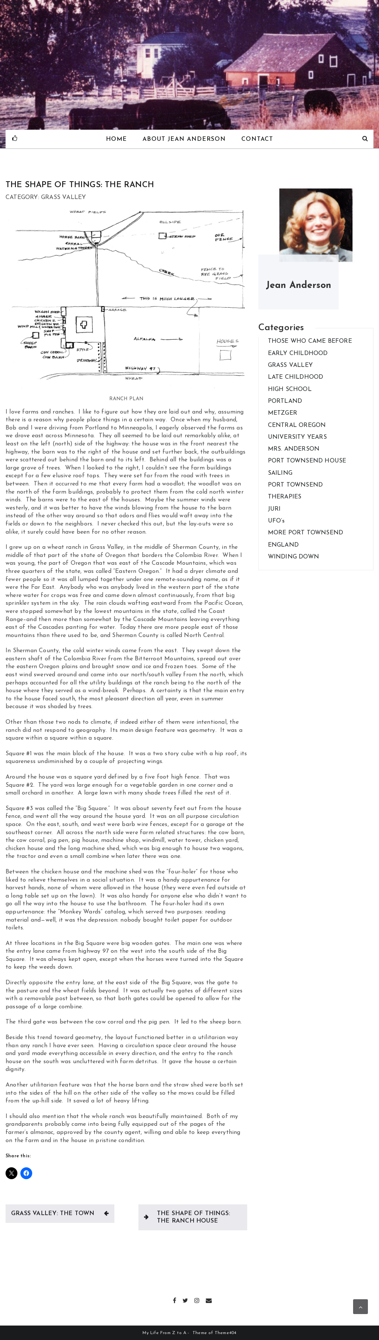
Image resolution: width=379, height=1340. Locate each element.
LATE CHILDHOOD (295, 377)
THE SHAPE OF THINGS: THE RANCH (80, 185)
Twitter (185, 1299)
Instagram (197, 1299)
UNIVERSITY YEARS (297, 437)
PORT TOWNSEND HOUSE (307, 461)
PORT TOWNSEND (295, 485)
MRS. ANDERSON (294, 449)
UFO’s (276, 521)
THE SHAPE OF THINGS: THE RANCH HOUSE (193, 1217)
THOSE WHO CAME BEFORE (310, 341)
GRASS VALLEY (290, 365)
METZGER (282, 413)
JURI (274, 509)
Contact (258, 139)
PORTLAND (285, 401)
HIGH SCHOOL (290, 389)
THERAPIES (285, 497)
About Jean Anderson (184, 139)
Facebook (175, 1299)
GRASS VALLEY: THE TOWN (52, 1214)
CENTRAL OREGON (297, 425)
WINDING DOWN (293, 557)
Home (116, 139)
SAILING (280, 473)
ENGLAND (283, 545)
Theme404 (226, 1333)
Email (209, 1299)
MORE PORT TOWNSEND (305, 533)
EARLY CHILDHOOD (298, 353)
